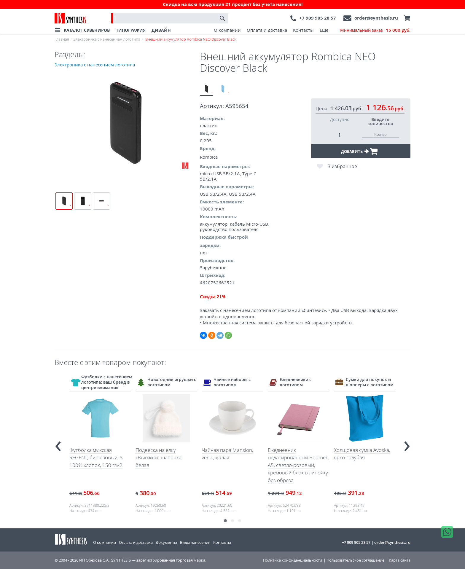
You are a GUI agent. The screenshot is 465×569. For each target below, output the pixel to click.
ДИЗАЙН (161, 30)
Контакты (303, 30)
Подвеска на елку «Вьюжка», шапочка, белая (159, 457)
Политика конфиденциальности (292, 560)
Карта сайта (399, 560)
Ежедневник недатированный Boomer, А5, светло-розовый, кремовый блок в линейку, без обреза (298, 465)
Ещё (324, 30)
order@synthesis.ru (376, 18)
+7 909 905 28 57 (317, 18)
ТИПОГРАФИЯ (131, 30)
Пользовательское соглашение (355, 560)
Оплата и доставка (267, 30)
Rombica (209, 157)
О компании (227, 30)
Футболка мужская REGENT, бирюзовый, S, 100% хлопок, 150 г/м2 (96, 457)
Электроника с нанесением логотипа (106, 39)
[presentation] (58, 444)
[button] (225, 521)
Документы (166, 542)
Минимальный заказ (375, 30)
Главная (62, 39)
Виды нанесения (195, 542)
